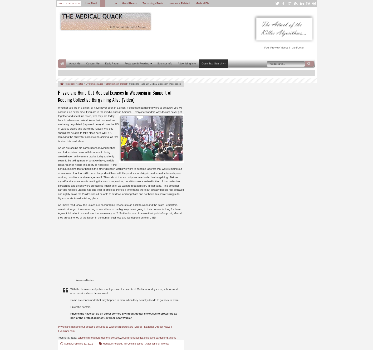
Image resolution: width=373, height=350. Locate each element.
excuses (115, 337)
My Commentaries (134, 343)
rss (296, 3)
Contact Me (92, 63)
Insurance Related (179, 3)
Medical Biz (202, 3)
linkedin (302, 3)
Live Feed (91, 3)
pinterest (314, 3)
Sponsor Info (164, 63)
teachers (95, 337)
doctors (105, 337)
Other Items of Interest (156, 343)
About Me (74, 63)
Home (62, 63)
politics (139, 337)
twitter (277, 3)
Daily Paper (112, 63)
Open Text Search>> (213, 63)
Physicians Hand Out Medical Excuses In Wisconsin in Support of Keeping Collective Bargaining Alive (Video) (115, 96)
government (128, 337)
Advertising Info (187, 63)
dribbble (308, 3)
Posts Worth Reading (136, 63)
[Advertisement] (144, 44)
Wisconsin (84, 337)
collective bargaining (156, 337)
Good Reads (129, 3)
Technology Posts (152, 3)
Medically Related (113, 343)
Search (309, 64)
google (289, 3)
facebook (283, 3)
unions (172, 337)
